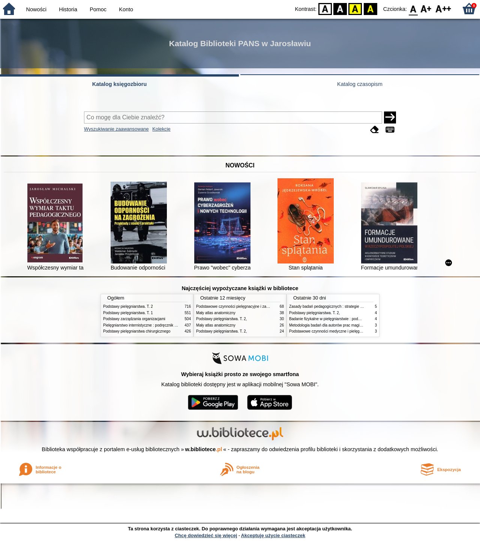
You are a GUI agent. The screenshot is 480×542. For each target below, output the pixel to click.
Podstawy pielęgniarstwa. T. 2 (128, 306)
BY (370, 8)
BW (340, 8)
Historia (68, 9)
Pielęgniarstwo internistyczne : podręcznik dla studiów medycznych (159, 325)
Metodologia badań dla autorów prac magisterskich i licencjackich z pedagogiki (355, 325)
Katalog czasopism (359, 84)
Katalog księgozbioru (119, 84)
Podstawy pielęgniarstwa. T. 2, (221, 319)
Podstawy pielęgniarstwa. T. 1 (128, 313)
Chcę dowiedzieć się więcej (206, 535)
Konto (126, 9)
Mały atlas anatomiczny (216, 313)
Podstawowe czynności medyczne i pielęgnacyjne (330, 331)
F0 (413, 8)
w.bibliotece (203, 449)
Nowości (36, 9)
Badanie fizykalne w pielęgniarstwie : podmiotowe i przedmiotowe (344, 319)
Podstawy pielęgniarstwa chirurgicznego (136, 331)
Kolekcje (161, 129)
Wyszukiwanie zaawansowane (116, 129)
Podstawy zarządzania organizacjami (134, 319)
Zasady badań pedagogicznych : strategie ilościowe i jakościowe (343, 306)
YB (355, 8)
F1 (426, 8)
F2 (443, 8)
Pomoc (98, 9)
